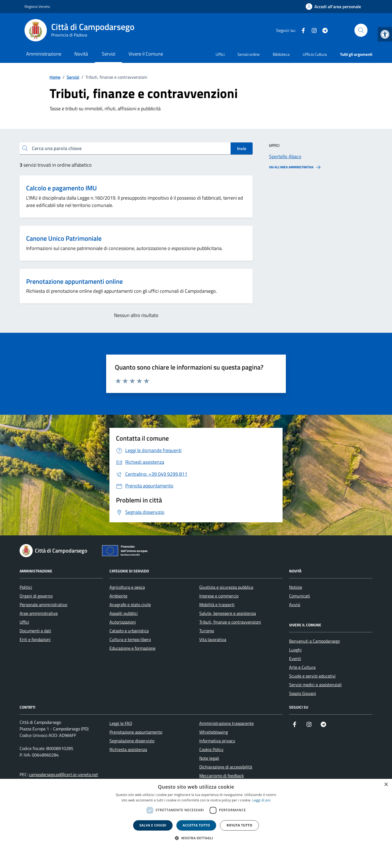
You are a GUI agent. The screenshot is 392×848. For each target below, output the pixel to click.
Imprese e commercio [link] (218, 596)
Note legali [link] (209, 758)
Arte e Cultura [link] (302, 667)
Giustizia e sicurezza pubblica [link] (226, 587)
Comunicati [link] (299, 596)
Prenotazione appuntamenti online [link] (74, 281)
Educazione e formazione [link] (132, 648)
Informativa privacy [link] (217, 740)
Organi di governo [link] (36, 596)
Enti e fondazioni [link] (35, 639)
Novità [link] (81, 53)
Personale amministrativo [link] (43, 604)
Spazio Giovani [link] (302, 693)
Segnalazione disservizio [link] (131, 740)
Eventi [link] (295, 658)
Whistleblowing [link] (213, 732)
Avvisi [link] (294, 604)
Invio (241, 148)
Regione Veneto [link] (37, 6)
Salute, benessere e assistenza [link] (227, 613)
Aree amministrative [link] (39, 613)
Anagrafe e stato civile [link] (130, 604)
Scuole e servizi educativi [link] (312, 676)
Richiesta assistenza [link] (128, 749)
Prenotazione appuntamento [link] (135, 732)
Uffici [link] (220, 54)
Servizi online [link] (248, 54)
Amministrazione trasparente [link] (226, 723)
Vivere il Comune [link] (145, 53)
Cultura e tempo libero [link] (130, 639)
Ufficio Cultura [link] (315, 54)
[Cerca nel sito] (360, 30)
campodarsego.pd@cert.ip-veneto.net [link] (63, 774)
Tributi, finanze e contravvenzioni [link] (230, 622)
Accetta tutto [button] (196, 825)
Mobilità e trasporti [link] (217, 604)
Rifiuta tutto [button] (239, 825)
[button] (196, 838)
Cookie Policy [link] (211, 749)
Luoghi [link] (295, 649)
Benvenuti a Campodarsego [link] (314, 641)
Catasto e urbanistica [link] (129, 630)
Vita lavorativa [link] (212, 639)
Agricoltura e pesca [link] (127, 587)
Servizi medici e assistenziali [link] (315, 684)
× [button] (386, 785)
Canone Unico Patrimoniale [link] (64, 238)
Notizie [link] (295, 587)
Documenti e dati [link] (35, 630)
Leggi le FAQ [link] (120, 723)
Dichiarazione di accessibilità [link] (225, 767)
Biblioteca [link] (281, 54)
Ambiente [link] (118, 596)
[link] (385, 34)
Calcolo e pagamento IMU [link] (61, 188)
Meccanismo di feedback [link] (221, 775)
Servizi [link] (108, 53)
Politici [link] (26, 587)
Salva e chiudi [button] (152, 825)
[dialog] (196, 813)
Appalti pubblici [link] (123, 613)
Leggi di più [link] (261, 800)
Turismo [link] (206, 630)
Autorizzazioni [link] (122, 622)
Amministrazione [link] (43, 53)
